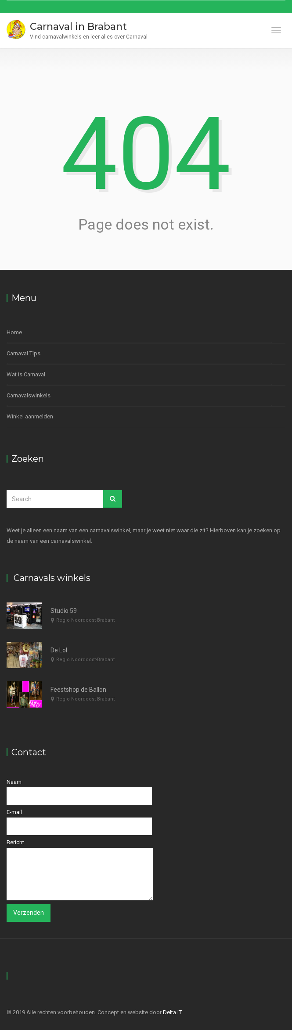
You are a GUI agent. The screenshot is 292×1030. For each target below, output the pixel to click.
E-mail (79, 822)
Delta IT (172, 1012)
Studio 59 (63, 610)
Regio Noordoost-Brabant (85, 620)
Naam (79, 792)
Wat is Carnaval (26, 374)
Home (14, 332)
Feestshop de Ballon (78, 689)
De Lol (58, 650)
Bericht (80, 869)
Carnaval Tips (23, 353)
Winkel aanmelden (30, 416)
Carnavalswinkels (28, 395)
